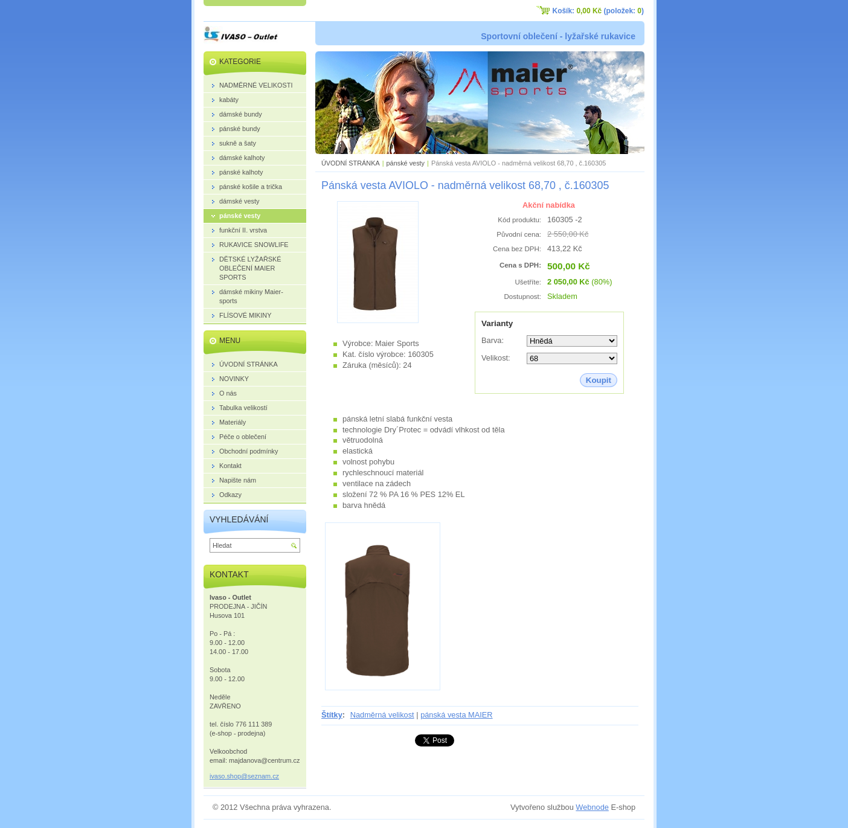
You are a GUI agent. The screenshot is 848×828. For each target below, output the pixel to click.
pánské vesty (406, 163)
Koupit (598, 380)
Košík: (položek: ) (598, 11)
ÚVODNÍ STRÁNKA (350, 163)
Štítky (331, 714)
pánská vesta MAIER (456, 714)
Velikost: (495, 357)
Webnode (592, 807)
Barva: (492, 340)
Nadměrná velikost (382, 714)
